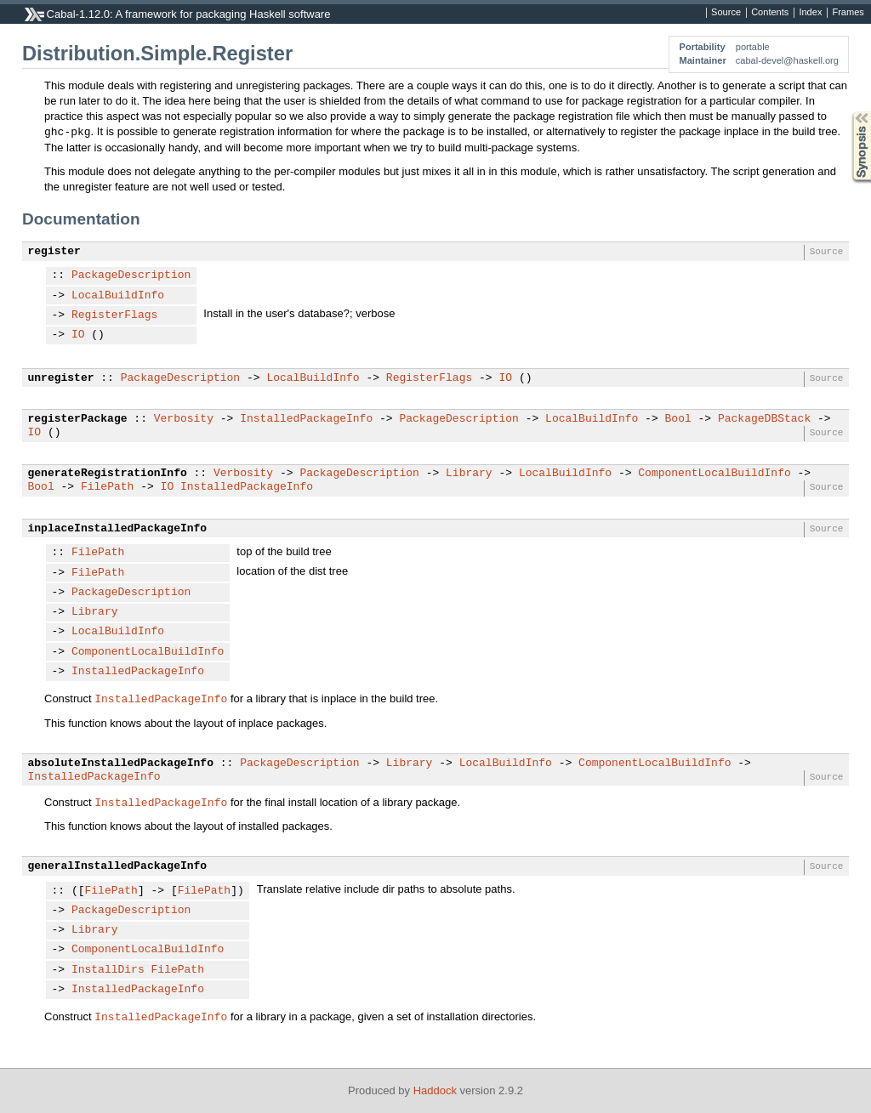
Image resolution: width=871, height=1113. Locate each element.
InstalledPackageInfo (306, 419)
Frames (847, 13)
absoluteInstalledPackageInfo (120, 763)
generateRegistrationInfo (107, 473)
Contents (769, 13)
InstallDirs (108, 970)
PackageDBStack (764, 419)
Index (810, 13)
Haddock (435, 1090)
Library (469, 473)
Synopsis (848, 111)
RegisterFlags (114, 315)
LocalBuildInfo (117, 296)
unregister (61, 378)
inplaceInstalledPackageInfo (118, 529)
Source (726, 13)
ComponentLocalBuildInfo (714, 473)
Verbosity (183, 419)
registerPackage (78, 419)
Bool (677, 419)
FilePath (107, 487)
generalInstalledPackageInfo (118, 866)
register (54, 251)
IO (78, 335)
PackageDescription (131, 275)
